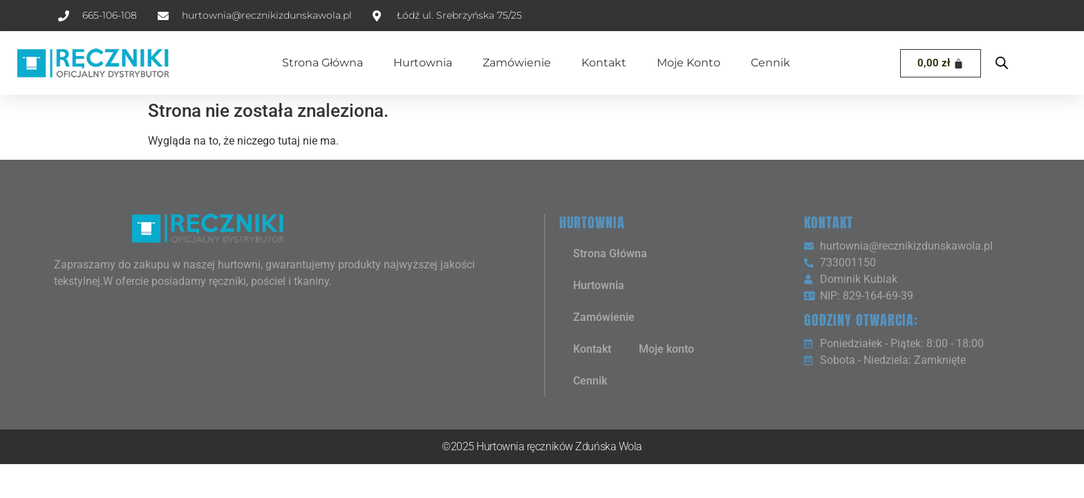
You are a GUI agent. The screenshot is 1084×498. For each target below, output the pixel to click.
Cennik (770, 62)
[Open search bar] (1002, 63)
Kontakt (603, 62)
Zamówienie (517, 62)
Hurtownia (422, 62)
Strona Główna (322, 62)
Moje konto (688, 62)
